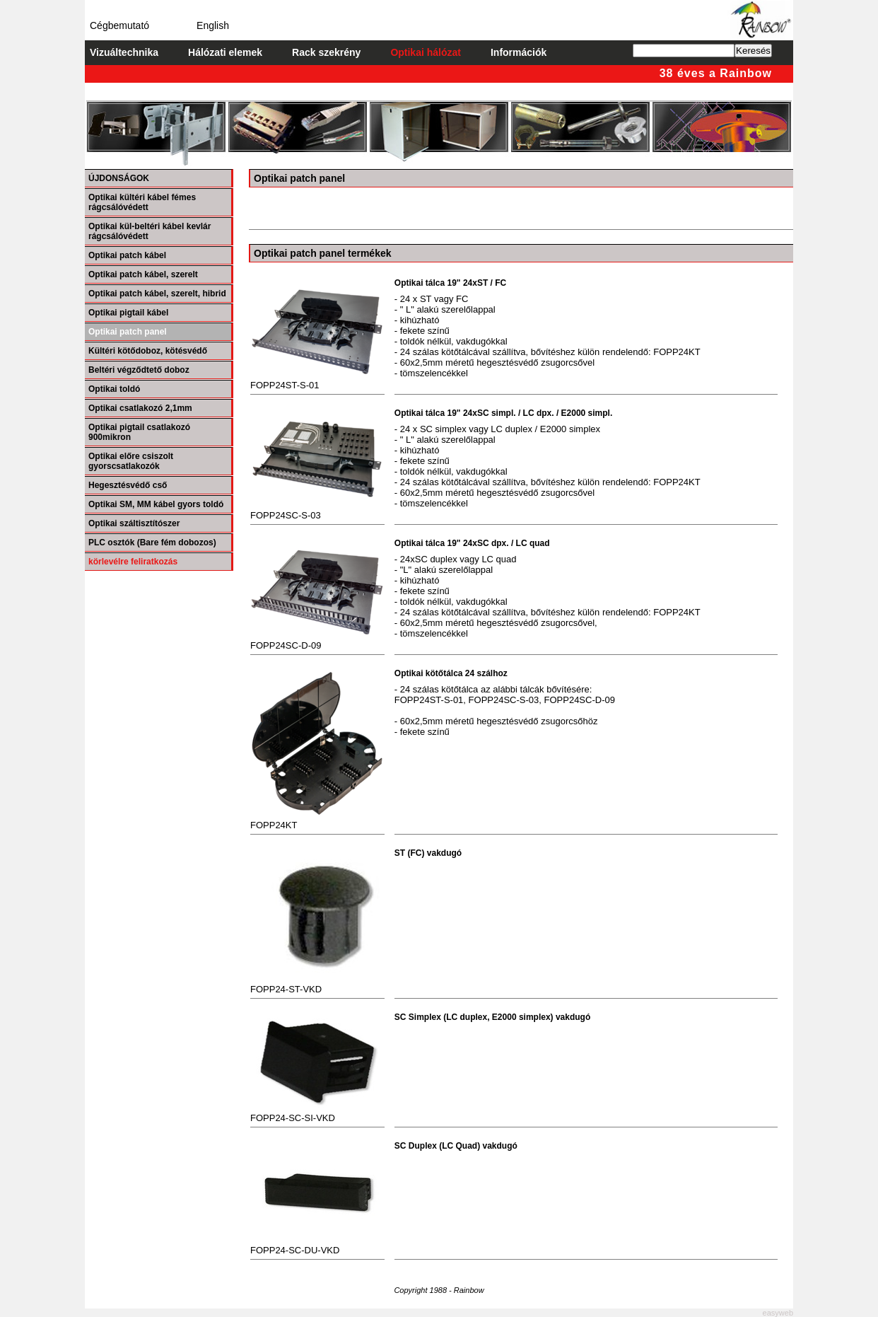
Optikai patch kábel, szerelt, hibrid (157, 293)
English (213, 25)
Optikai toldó (114, 389)
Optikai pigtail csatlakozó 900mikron (139, 432)
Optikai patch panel (127, 332)
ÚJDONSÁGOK (118, 178)
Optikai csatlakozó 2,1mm (140, 408)
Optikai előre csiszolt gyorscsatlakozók (130, 461)
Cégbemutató (119, 25)
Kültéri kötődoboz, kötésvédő (147, 351)
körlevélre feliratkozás (132, 562)
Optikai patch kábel (127, 255)
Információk (518, 52)
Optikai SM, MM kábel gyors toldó (155, 504)
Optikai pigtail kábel (128, 313)
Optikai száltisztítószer (134, 523)
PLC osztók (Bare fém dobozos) (152, 542)
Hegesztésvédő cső (127, 485)
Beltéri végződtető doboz (138, 370)
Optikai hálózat (425, 52)
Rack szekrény (326, 52)
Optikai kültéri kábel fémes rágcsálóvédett (142, 202)
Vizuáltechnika (124, 52)
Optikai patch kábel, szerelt (143, 274)
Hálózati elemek (225, 52)
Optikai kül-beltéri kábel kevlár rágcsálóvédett (149, 231)
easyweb (778, 1313)
